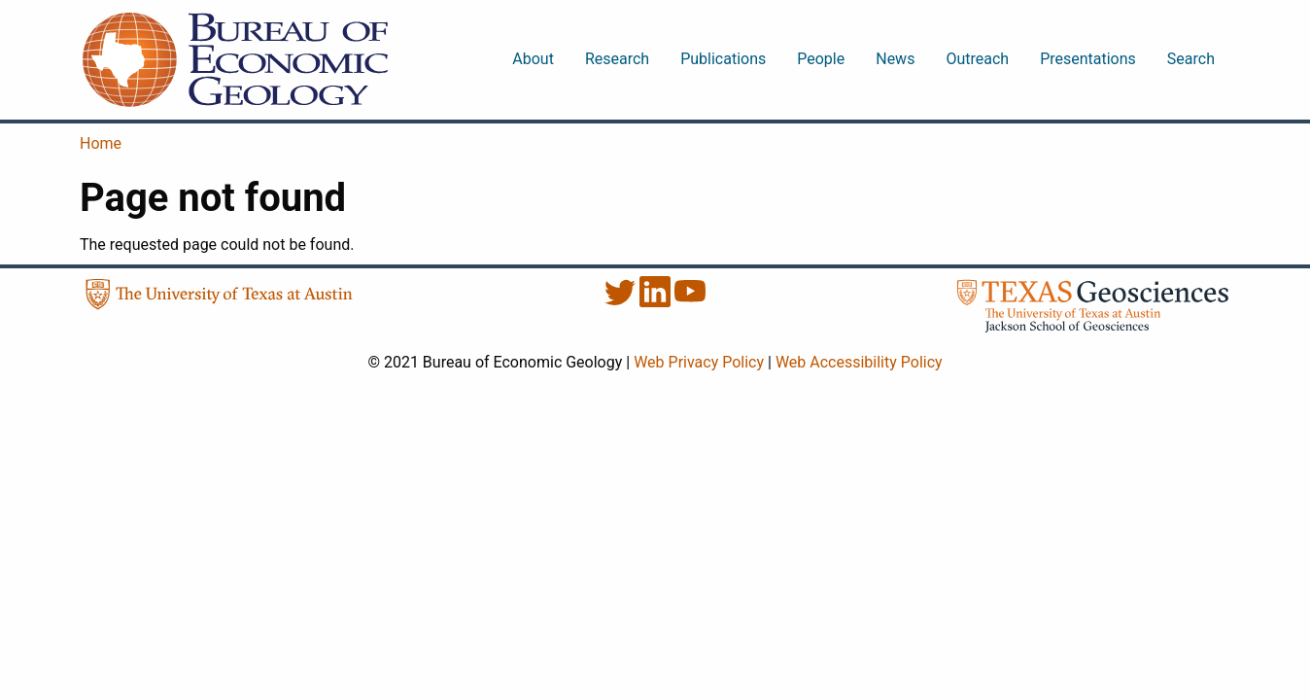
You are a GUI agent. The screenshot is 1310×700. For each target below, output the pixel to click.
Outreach (977, 59)
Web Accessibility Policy (859, 362)
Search (1191, 59)
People (821, 59)
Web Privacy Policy (699, 362)
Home (100, 143)
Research (617, 59)
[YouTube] (690, 302)
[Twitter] (621, 302)
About (533, 59)
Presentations (1088, 59)
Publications (723, 59)
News (895, 59)
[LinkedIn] (656, 302)
